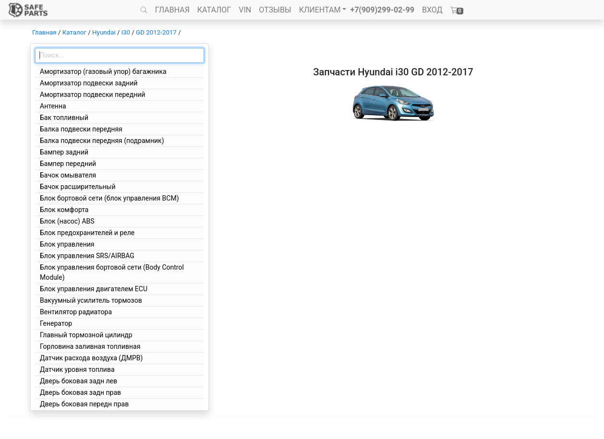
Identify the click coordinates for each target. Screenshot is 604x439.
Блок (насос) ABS (67, 221)
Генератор (56, 323)
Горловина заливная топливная (90, 346)
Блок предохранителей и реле (87, 233)
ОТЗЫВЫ (275, 9)
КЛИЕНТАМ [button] (320, 9)
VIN (245, 9)
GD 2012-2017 (156, 32)
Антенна (53, 106)
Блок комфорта (64, 210)
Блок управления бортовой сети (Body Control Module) (112, 272)
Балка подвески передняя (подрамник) (102, 140)
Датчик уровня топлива (77, 369)
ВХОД (432, 9)
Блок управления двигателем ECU (93, 289)
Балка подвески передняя (81, 129)
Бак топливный (64, 117)
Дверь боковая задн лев (78, 381)
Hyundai (104, 32)
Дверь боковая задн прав (80, 392)
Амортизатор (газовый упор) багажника (103, 71)
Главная (44, 32)
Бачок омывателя (68, 175)
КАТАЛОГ (214, 9)
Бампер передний (68, 163)
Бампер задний (64, 152)
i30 (125, 32)
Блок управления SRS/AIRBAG (87, 256)
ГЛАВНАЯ (172, 9)
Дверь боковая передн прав (84, 404)
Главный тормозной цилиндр (86, 335)
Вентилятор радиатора (76, 312)
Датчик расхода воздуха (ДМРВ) (91, 358)
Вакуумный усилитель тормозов (91, 300)
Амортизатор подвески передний (92, 94)
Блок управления (67, 244)
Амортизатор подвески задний (88, 83)
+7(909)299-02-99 (382, 9)
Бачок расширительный (78, 186)
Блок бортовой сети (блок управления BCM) (109, 198)
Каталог (74, 32)
